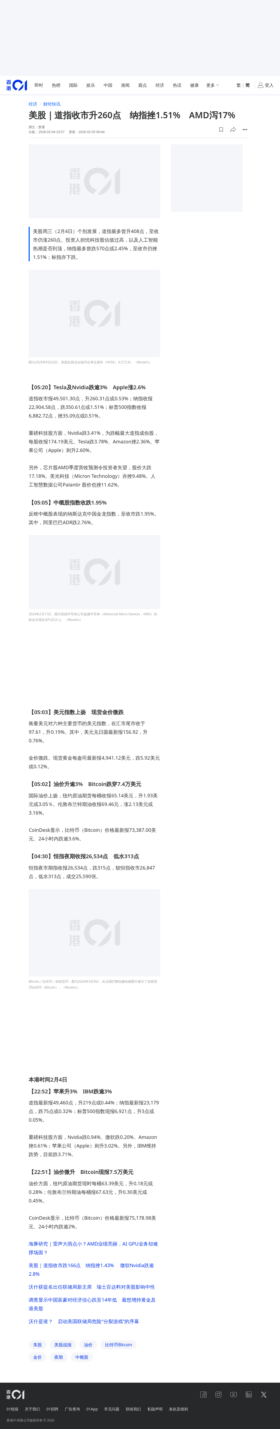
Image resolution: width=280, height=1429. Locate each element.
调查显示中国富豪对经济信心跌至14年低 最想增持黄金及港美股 (92, 1304)
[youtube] (233, 1394)
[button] (221, 129)
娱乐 (90, 85)
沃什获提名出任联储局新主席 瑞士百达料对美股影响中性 (92, 1287)
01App (92, 1408)
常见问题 (111, 1408)
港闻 (125, 85)
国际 (73, 85)
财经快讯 (51, 104)
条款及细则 (178, 1408)
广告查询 (72, 1408)
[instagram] (218, 1394)
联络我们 (133, 1408)
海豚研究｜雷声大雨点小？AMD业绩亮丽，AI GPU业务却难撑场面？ (93, 1248)
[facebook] (203, 1394)
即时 (39, 85)
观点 (142, 85)
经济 (160, 85)
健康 (194, 85)
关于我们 (32, 1408)
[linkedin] (248, 1394)
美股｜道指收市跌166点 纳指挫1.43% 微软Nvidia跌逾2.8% (91, 1269)
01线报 (12, 1408)
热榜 (56, 85)
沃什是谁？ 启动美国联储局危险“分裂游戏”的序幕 (84, 1321)
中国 (108, 85)
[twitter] (264, 1394)
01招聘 (52, 1408)
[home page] (16, 85)
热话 (177, 85)
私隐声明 (155, 1408)
